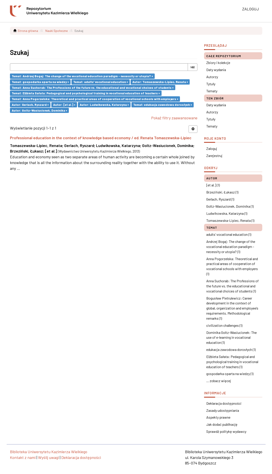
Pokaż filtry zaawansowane (174, 117)
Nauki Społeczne (56, 31)
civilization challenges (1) (224, 325)
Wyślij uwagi (48, 457)
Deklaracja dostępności (223, 403)
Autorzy (212, 77)
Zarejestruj (214, 155)
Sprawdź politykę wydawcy (226, 431)
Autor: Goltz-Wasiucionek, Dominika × (39, 110)
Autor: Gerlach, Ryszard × (30, 104)
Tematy (211, 91)
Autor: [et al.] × (64, 104)
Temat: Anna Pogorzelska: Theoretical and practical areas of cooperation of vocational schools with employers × (95, 99)
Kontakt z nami (23, 457)
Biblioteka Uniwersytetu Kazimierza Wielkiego (48, 451)
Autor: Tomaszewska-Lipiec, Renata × (160, 82)
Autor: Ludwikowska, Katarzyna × (104, 104)
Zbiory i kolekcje (218, 62)
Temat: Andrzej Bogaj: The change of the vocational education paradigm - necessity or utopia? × (82, 76)
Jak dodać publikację (221, 424)
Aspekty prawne (218, 417)
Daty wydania (216, 70)
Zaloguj (211, 148)
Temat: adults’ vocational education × (100, 82)
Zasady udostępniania (222, 410)
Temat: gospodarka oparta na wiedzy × (40, 82)
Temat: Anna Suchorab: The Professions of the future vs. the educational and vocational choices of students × (93, 87)
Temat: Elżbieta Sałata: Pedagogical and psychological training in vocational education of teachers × (86, 93)
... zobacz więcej (218, 381)
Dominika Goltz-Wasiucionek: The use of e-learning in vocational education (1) (231, 337)
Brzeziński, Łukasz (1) (222, 192)
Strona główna (28, 31)
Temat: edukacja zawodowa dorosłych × (162, 104)
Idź (193, 67)
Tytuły (210, 84)
